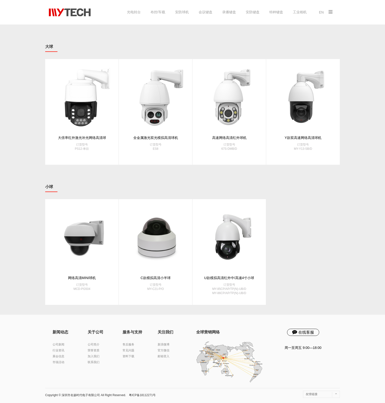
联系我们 (93, 362)
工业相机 (300, 12)
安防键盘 (253, 12)
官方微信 (163, 350)
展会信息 (58, 356)
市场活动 (58, 362)
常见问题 (128, 350)
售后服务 (128, 344)
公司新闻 (58, 344)
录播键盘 (229, 12)
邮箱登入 (163, 356)
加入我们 (93, 356)
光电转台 (134, 12)
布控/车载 (158, 12)
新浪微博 (163, 344)
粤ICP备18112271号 (142, 395)
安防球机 (182, 12)
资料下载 (128, 356)
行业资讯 (58, 350)
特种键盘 (276, 12)
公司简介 (93, 344)
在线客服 (303, 331)
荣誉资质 (93, 350)
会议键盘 (205, 12)
